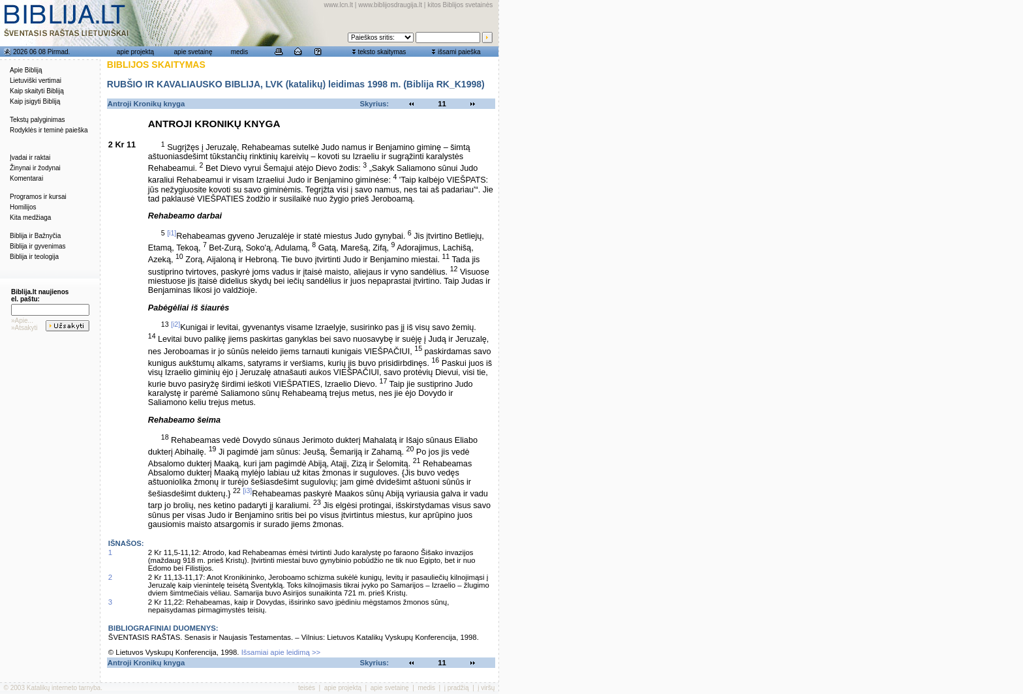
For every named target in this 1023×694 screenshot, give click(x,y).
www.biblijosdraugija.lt (390, 4)
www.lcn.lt (338, 4)
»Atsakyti (24, 327)
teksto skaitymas (382, 51)
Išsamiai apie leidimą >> (281, 652)
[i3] (247, 490)
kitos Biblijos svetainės (460, 4)
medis (240, 51)
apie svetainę (193, 51)
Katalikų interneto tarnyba (63, 687)
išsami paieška (459, 51)
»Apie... (22, 320)
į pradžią (456, 687)
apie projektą (135, 51)
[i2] (175, 324)
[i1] (171, 233)
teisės (306, 687)
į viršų (486, 687)
